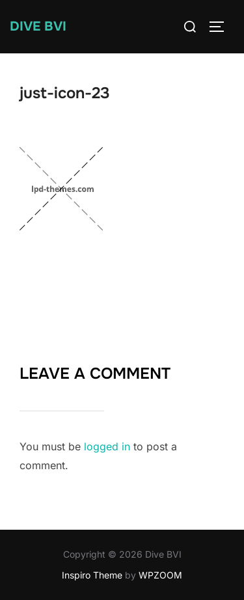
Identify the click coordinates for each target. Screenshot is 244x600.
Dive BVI (38, 26)
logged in (107, 446)
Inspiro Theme (92, 574)
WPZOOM (160, 574)
